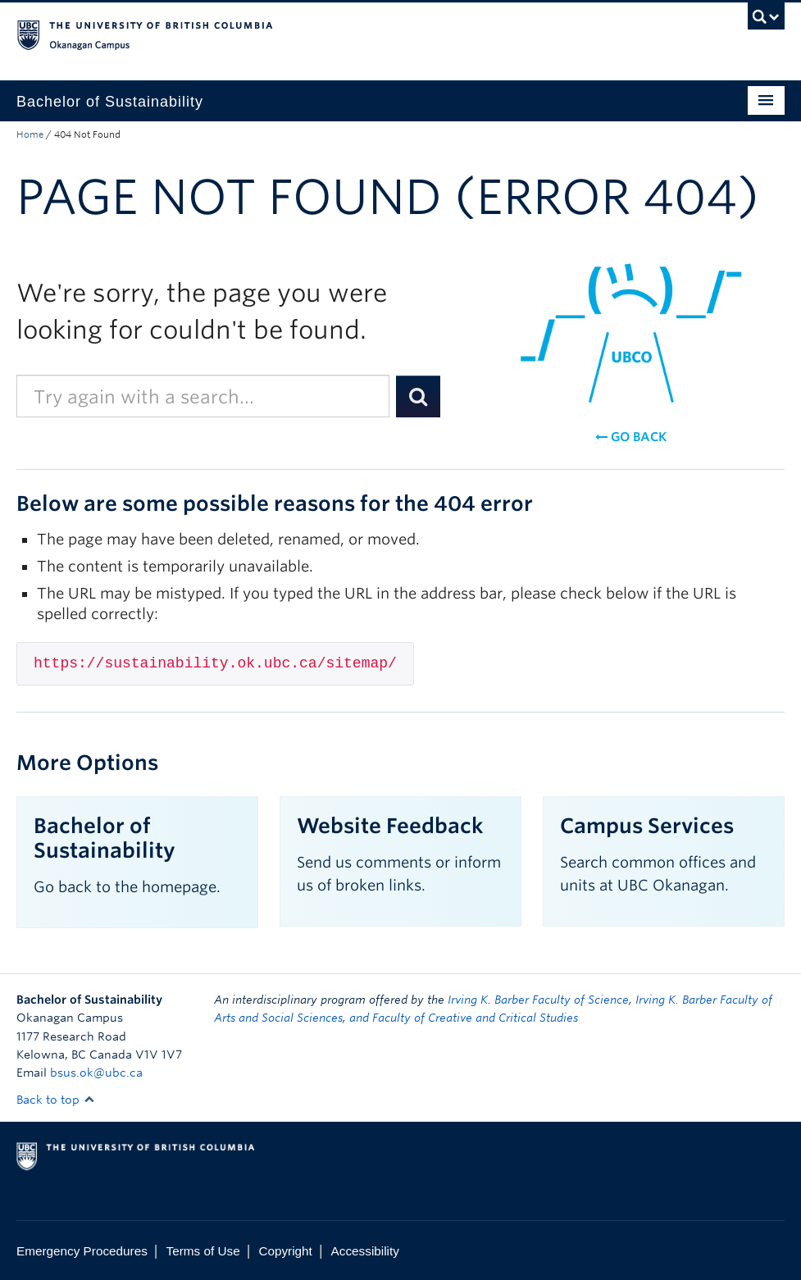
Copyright (285, 1251)
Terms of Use (203, 1251)
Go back (631, 437)
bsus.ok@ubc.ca (96, 1072)
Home (29, 134)
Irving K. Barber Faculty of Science (538, 999)
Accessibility (365, 1251)
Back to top (55, 1099)
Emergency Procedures (82, 1251)
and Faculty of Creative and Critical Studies (463, 1017)
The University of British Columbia (342, 33)
